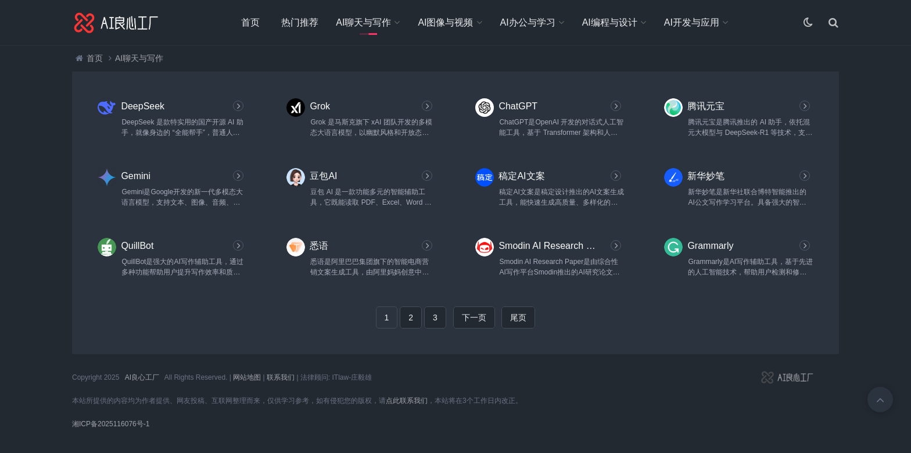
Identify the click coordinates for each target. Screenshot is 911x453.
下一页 (474, 317)
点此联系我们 (407, 401)
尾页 (518, 317)
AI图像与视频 (445, 22)
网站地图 (247, 377)
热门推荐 (299, 22)
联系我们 (281, 377)
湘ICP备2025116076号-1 (110, 424)
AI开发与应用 (691, 22)
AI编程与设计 (609, 22)
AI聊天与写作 (363, 22)
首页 (250, 22)
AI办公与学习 (527, 22)
